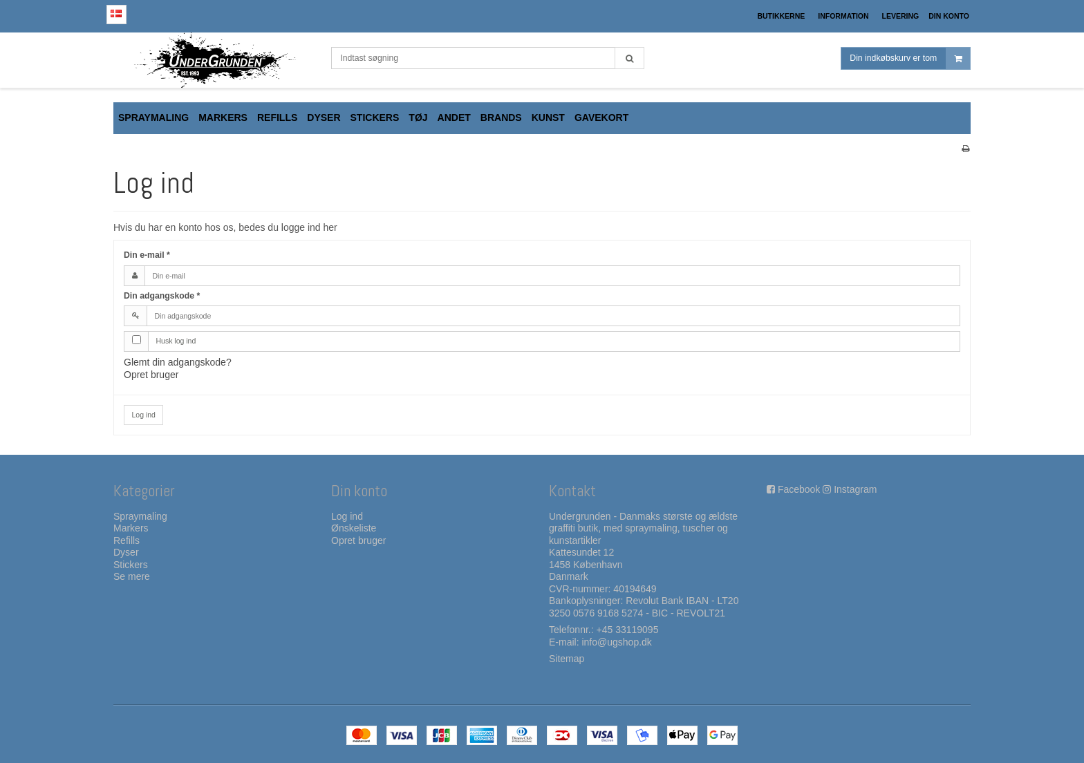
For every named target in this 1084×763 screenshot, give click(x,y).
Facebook (799, 489)
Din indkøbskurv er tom (910, 58)
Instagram (855, 489)
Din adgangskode (162, 296)
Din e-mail (147, 255)
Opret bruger (151, 374)
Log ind (144, 415)
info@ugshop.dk (616, 642)
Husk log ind (176, 341)
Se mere (131, 576)
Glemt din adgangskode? (178, 362)
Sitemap (566, 658)
